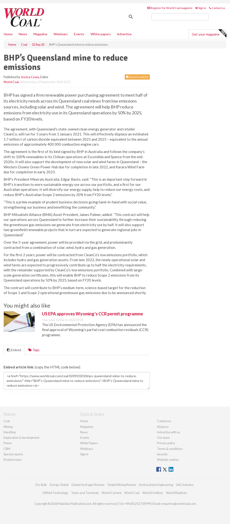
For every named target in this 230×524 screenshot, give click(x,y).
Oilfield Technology (55, 493)
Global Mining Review (121, 485)
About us (163, 427)
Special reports (13, 454)
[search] (180, 16)
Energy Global (59, 485)
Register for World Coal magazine (170, 7)
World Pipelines (176, 493)
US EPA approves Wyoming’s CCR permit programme (92, 313)
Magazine (40, 34)
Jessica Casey (30, 77)
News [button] (23, 34)
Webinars (61, 34)
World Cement (111, 493)
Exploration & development (21, 437)
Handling (10, 432)
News (84, 432)
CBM (7, 449)
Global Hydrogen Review (88, 485)
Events (79, 34)
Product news (13, 459)
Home (8, 34)
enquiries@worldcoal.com (178, 504)
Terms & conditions (170, 449)
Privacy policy (166, 443)
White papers (101, 34)
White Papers (89, 443)
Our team (163, 437)
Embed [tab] (14, 350)
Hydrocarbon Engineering (156, 485)
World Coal (11, 82)
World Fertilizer (152, 493)
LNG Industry (185, 485)
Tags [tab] (34, 350)
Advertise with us (168, 432)
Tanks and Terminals (85, 493)
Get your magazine (209, 34)
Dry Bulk (41, 485)
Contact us (217, 7)
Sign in (200, 7)
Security (162, 454)
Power (8, 443)
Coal (7, 421)
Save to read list (137, 77)
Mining (8, 427)
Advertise (124, 34)
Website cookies (168, 459)
